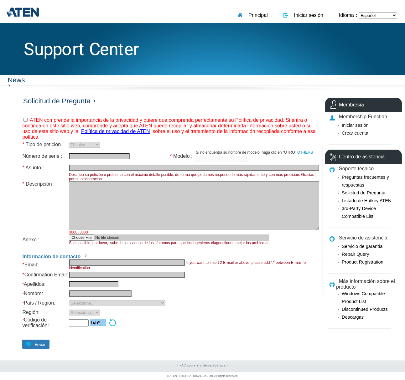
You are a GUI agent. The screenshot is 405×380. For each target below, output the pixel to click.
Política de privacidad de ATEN (115, 131)
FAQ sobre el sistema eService (202, 365)
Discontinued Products (365, 309)
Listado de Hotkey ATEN (367, 200)
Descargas (353, 317)
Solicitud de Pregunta (363, 192)
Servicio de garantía (362, 246)
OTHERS (305, 152)
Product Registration (362, 261)
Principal (256, 15)
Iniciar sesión (307, 15)
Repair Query (355, 254)
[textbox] (221, 159)
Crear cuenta (355, 133)
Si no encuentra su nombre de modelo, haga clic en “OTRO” (246, 152)
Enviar (33, 344)
